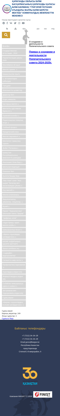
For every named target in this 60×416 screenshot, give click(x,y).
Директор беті (8, 95)
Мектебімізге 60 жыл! (11, 65)
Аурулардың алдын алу (12, 272)
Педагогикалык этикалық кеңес (13, 121)
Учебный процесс (10, 127)
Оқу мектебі (8, 190)
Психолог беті (8, 171)
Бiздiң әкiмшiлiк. (9, 99)
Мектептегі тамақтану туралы (12, 142)
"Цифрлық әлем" (10, 218)
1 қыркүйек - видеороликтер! (9, 254)
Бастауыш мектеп (11, 104)
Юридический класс (11, 132)
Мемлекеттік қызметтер (12, 90)
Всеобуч (6, 46)
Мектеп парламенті (11, 136)
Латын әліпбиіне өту (11, 248)
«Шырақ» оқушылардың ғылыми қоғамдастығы (13, 303)
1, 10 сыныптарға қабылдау (10, 80)
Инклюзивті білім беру (12, 162)
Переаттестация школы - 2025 (13, 59)
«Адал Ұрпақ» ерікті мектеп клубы (11, 224)
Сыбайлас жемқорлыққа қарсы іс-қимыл (13, 284)
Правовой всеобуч (11, 116)
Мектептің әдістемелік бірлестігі (12, 110)
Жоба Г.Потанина (10, 148)
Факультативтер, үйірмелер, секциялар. (13, 200)
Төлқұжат (7, 86)
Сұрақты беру (7, 318)
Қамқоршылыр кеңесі (12, 230)
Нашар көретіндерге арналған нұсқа (16, 20)
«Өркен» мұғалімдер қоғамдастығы (11, 235)
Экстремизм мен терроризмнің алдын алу (13, 292)
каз (45, 29)
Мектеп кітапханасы (11, 195)
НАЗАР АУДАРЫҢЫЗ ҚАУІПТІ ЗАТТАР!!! (11, 242)
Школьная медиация (11, 167)
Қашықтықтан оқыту (11, 74)
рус (38, 29)
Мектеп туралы (10, 69)
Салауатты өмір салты (13, 260)
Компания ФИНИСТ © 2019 (21, 396)
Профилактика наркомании (14, 266)
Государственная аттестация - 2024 (10, 52)
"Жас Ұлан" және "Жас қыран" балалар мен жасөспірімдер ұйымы (12, 183)
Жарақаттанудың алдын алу (13, 277)
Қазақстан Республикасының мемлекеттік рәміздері (12, 155)
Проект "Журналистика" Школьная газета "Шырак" (13, 212)
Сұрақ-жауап (8, 298)
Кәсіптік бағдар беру (11, 176)
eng (52, 29)
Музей (6, 206)
